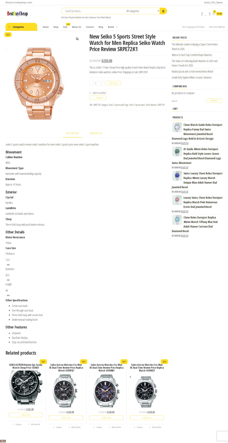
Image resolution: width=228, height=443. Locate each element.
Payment (219, 2)
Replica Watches (75, 17)
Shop (55, 26)
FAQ (213, 2)
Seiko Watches (151, 104)
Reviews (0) (96, 133)
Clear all (174, 101)
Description (72, 133)
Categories (18, 26)
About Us (76, 26)
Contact (90, 26)
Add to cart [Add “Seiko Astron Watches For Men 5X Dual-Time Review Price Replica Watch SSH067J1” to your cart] (147, 417)
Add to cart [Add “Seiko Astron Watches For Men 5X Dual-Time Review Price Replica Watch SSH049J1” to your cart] (106, 417)
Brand (111, 26)
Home (46, 26)
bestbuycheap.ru (21, 2)
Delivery (207, 2)
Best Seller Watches (217, 26)
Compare (99, 97)
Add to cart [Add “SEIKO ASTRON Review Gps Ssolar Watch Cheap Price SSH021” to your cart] (26, 414)
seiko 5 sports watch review (19, 144)
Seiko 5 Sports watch (116, 104)
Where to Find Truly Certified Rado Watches (192, 55)
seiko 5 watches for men (43, 144)
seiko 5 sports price (64, 144)
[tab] (75, 133)
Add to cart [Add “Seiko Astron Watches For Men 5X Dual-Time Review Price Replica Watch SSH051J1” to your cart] (66, 417)
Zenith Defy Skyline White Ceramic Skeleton (192, 77)
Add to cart (113, 83)
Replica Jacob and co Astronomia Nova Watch (192, 71)
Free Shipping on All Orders (193, 26)
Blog (101, 26)
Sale (66, 25)
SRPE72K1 (161, 104)
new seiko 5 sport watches (86, 144)
